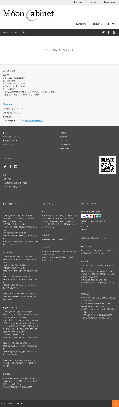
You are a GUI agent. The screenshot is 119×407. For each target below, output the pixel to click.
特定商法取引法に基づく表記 (15, 183)
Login (94, 2)
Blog (24, 32)
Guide (5, 32)
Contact (15, 32)
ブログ (5, 175)
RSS (4, 179)
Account (78, 2)
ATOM (10, 179)
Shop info (7, 104)
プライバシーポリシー (12, 187)
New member (111, 2)
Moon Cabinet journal (34, 121)
